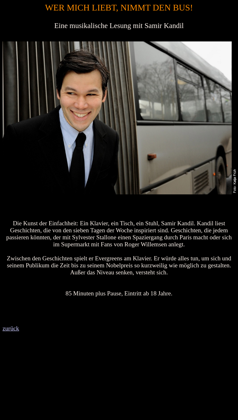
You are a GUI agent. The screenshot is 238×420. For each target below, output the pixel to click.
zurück (11, 328)
